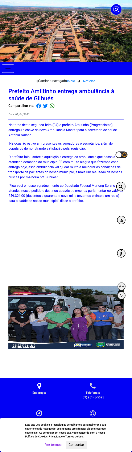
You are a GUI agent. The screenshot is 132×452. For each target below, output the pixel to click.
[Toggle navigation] (8, 68)
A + (121, 286)
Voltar (121, 368)
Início (71, 81)
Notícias (89, 81)
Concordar (76, 445)
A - (121, 295)
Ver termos (53, 445)
